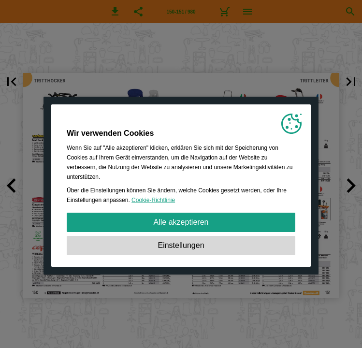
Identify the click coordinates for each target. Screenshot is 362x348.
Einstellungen (181, 245)
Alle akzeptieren (181, 222)
